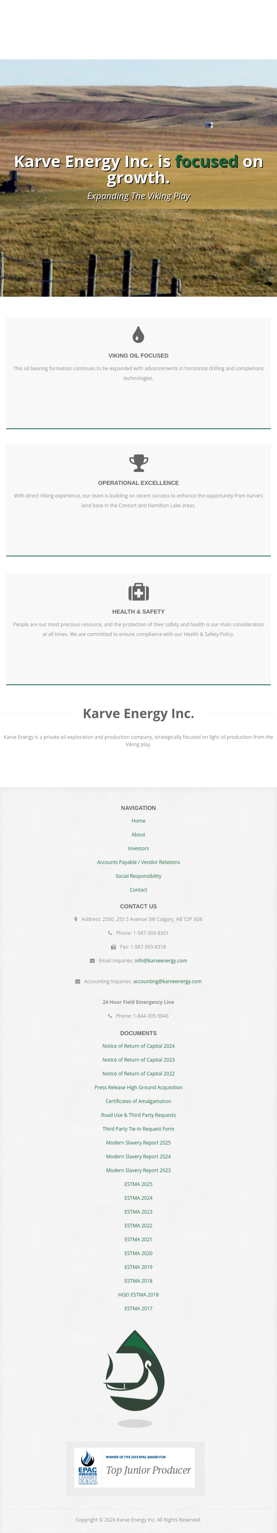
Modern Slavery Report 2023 (138, 1163)
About (139, 841)
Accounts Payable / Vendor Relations (138, 869)
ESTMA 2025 (138, 1177)
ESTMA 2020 (138, 1246)
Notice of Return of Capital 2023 (138, 1052)
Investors (138, 855)
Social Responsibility (138, 882)
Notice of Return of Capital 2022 (138, 1066)
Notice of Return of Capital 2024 (138, 1039)
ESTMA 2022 (138, 1218)
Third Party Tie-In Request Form (138, 1121)
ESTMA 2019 (138, 1260)
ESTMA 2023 (138, 1204)
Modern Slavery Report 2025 (138, 1135)
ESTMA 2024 (138, 1191)
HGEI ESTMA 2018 (138, 1287)
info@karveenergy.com (161, 953)
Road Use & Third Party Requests (138, 1108)
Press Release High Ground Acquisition (138, 1080)
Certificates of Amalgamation (138, 1094)
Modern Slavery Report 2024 (138, 1149)
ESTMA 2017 (138, 1301)
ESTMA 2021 (138, 1232)
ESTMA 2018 (138, 1273)
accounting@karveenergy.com (167, 974)
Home (139, 827)
